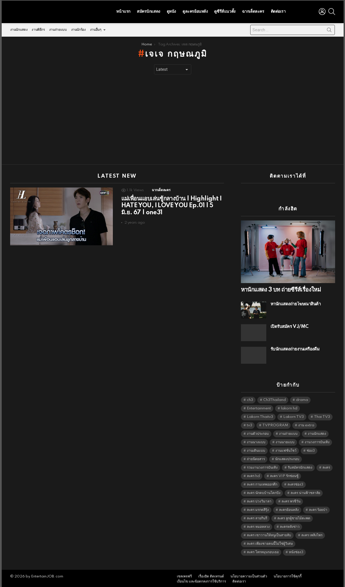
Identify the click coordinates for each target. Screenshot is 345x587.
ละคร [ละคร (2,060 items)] (326, 466)
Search (329, 29)
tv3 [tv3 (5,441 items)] (249, 424)
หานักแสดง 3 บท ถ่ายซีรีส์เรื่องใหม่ (281, 288)
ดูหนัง (171, 10)
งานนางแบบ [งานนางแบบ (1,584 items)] (256, 441)
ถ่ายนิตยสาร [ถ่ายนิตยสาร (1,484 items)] (256, 458)
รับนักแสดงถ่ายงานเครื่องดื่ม (295, 347)
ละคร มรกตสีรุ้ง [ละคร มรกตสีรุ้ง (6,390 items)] (258, 508)
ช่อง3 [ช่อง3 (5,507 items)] (311, 449)
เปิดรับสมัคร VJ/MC (290, 325)
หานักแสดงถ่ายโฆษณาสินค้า (296, 302)
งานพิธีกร (38, 28)
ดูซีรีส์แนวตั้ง (224, 10)
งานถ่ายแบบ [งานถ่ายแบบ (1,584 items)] (288, 432)
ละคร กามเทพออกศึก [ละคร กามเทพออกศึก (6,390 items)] (262, 483)
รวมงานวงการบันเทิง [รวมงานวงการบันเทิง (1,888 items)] (262, 466)
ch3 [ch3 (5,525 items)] (250, 398)
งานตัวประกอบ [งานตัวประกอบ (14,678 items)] (258, 432)
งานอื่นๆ (95, 30)
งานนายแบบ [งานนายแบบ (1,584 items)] (285, 441)
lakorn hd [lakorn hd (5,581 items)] (289, 407)
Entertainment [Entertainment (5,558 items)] (259, 407)
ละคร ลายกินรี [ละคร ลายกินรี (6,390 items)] (257, 517)
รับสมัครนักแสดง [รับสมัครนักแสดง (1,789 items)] (300, 466)
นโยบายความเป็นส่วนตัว (248, 575)
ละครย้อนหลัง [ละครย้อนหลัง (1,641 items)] (289, 508)
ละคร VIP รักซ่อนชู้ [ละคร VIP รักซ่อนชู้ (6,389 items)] (284, 474)
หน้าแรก (123, 10)
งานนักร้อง (78, 28)
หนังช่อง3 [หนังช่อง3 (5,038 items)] (296, 551)
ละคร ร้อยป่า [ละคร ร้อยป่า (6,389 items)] (318, 508)
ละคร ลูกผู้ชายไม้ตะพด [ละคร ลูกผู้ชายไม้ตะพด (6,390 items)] (293, 517)
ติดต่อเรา (278, 10)
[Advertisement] (172, 118)
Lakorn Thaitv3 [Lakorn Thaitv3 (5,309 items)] (260, 415)
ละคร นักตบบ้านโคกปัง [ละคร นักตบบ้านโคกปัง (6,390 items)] (263, 491)
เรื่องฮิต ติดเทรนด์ (211, 575)
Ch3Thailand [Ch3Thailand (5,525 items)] (274, 398)
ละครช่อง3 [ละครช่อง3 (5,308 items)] (295, 483)
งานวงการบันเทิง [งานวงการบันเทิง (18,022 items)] (317, 441)
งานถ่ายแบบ (58, 28)
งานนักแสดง (19, 28)
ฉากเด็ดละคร (253, 10)
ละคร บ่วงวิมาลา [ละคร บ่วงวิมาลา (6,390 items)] (259, 500)
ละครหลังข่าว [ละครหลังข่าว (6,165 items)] (290, 525)
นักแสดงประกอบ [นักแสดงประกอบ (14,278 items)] (287, 458)
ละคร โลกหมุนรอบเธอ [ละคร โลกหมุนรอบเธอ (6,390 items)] (263, 551)
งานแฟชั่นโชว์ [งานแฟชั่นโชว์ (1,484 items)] (285, 449)
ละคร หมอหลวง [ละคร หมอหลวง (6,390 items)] (258, 525)
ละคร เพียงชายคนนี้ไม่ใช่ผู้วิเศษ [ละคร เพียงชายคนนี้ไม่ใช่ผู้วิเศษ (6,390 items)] (270, 542)
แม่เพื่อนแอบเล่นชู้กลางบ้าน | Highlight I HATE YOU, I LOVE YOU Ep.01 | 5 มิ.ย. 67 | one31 (171, 204)
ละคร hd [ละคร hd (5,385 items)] (253, 474)
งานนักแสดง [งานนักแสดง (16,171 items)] (317, 432)
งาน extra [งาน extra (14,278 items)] (306, 424)
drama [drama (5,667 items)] (302, 398)
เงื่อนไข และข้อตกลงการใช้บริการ (201, 580)
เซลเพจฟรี (184, 575)
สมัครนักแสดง (148, 10)
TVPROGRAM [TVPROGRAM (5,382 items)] (275, 424)
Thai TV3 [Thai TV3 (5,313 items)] (322, 415)
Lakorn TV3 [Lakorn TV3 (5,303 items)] (293, 415)
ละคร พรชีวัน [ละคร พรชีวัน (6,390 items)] (291, 500)
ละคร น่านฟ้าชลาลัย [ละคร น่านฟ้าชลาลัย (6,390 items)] (305, 491)
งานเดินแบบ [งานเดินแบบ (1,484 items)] (256, 449)
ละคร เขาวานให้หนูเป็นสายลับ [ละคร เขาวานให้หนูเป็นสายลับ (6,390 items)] (269, 534)
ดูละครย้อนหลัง (195, 10)
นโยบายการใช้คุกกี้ (288, 575)
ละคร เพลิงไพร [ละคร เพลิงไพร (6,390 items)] (311, 534)
